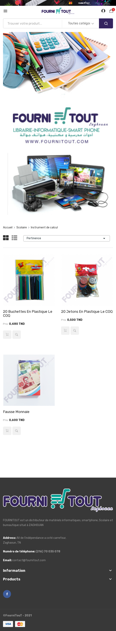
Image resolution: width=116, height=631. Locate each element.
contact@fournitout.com (29, 560)
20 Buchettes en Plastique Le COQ (27, 314)
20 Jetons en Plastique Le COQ (87, 312)
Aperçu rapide (16, 334)
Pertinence (67, 238)
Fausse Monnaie (16, 412)
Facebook (7, 594)
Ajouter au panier (7, 334)
